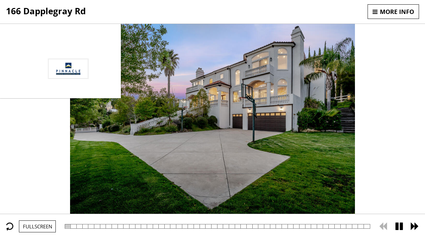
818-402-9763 (68, 51)
